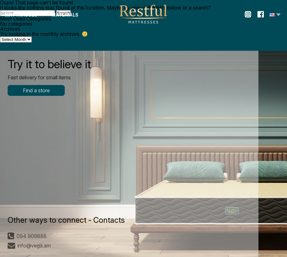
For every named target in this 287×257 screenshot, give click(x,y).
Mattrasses (21, 14)
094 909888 (27, 236)
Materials (64, 14)
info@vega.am (29, 245)
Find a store (36, 90)
